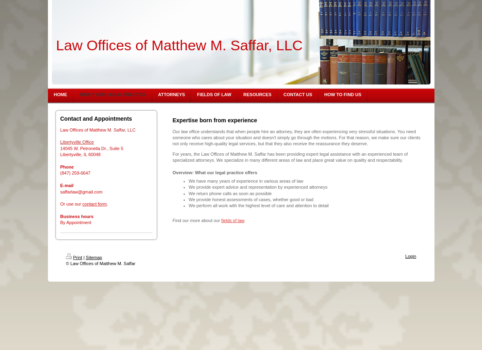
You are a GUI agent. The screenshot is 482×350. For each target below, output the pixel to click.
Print (74, 257)
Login (410, 256)
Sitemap (94, 257)
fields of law (232, 220)
